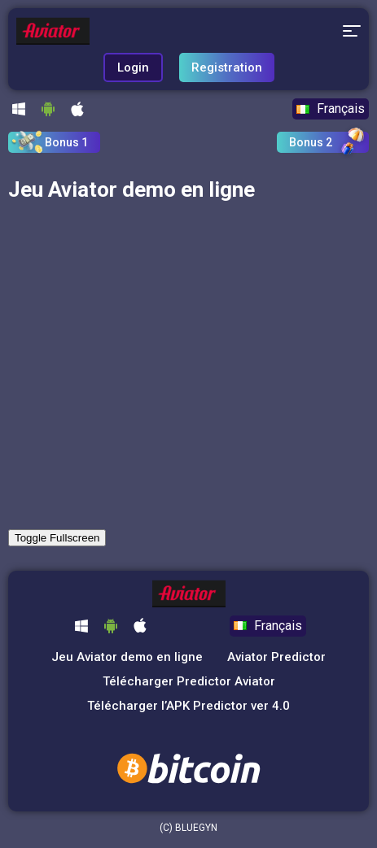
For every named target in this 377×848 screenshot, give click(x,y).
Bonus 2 (310, 142)
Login (133, 67)
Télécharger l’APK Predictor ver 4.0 (188, 705)
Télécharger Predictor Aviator (189, 681)
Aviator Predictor (276, 657)
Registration (226, 67)
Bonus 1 (66, 142)
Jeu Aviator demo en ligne (127, 657)
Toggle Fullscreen (57, 538)
